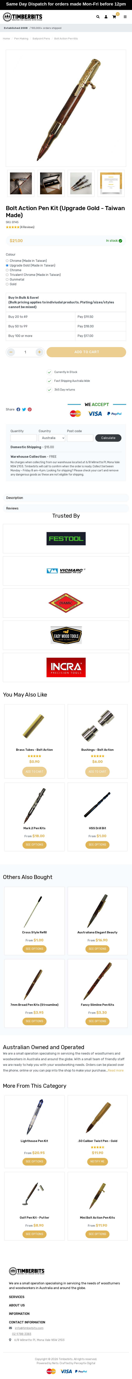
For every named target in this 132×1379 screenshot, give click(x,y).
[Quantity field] (25, 352)
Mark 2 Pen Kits (34, 828)
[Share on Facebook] (18, 409)
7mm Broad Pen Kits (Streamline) (34, 1005)
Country (45, 431)
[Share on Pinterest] (29, 409)
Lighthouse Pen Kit (34, 1141)
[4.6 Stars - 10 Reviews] (97, 1147)
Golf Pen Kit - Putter (34, 1217)
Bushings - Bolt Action (97, 750)
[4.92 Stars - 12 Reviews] (97, 756)
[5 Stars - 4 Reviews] (66, 227)
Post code (74, 431)
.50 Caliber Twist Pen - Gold (97, 1141)
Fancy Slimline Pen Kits (97, 1005)
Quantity (17, 431)
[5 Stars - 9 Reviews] (34, 756)
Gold (13, 284)
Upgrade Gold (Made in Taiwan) (32, 265)
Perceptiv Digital (84, 1363)
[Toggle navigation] (125, 17)
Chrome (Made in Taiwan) (28, 261)
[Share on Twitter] (24, 409)
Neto (55, 1363)
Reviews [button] (12, 508)
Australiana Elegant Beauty (97, 932)
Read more (116, 1070)
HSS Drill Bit (97, 828)
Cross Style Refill (34, 932)
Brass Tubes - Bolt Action (34, 750)
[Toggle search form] (98, 17)
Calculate (108, 438)
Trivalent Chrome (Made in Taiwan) (35, 275)
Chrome (15, 270)
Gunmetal (17, 279)
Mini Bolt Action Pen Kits (97, 1217)
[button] (114, 17)
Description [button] (14, 498)
